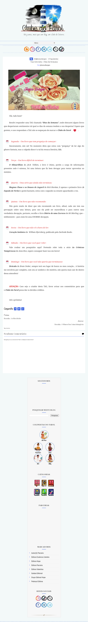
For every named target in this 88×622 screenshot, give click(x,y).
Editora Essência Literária (40, 551)
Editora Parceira (37, 559)
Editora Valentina (37, 563)
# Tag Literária (53, 59)
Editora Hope (35, 555)
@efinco (63, 619)
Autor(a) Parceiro (37, 546)
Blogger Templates (34, 619)
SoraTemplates (48, 619)
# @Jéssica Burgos (40, 59)
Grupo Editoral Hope (38, 571)
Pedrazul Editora (37, 575)
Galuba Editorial (37, 567)
